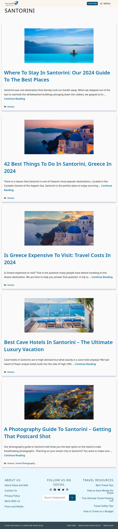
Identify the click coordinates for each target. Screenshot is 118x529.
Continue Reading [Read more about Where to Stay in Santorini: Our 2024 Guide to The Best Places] (14, 98)
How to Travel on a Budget (98, 511)
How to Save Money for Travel (100, 491)
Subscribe (92, 3)
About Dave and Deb (16, 485)
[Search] (72, 497)
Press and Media (14, 506)
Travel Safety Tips (103, 505)
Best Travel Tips (104, 485)
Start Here (71, 525)
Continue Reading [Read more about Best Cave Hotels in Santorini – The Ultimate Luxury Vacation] (85, 363)
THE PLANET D (15, 525)
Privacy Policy (12, 495)
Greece (10, 106)
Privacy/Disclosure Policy (89, 525)
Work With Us (12, 500)
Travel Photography (25, 463)
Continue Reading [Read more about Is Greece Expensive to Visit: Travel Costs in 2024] (102, 276)
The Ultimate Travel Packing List (97, 499)
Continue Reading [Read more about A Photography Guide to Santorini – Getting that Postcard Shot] (14, 455)
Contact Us (11, 490)
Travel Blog (108, 525)
